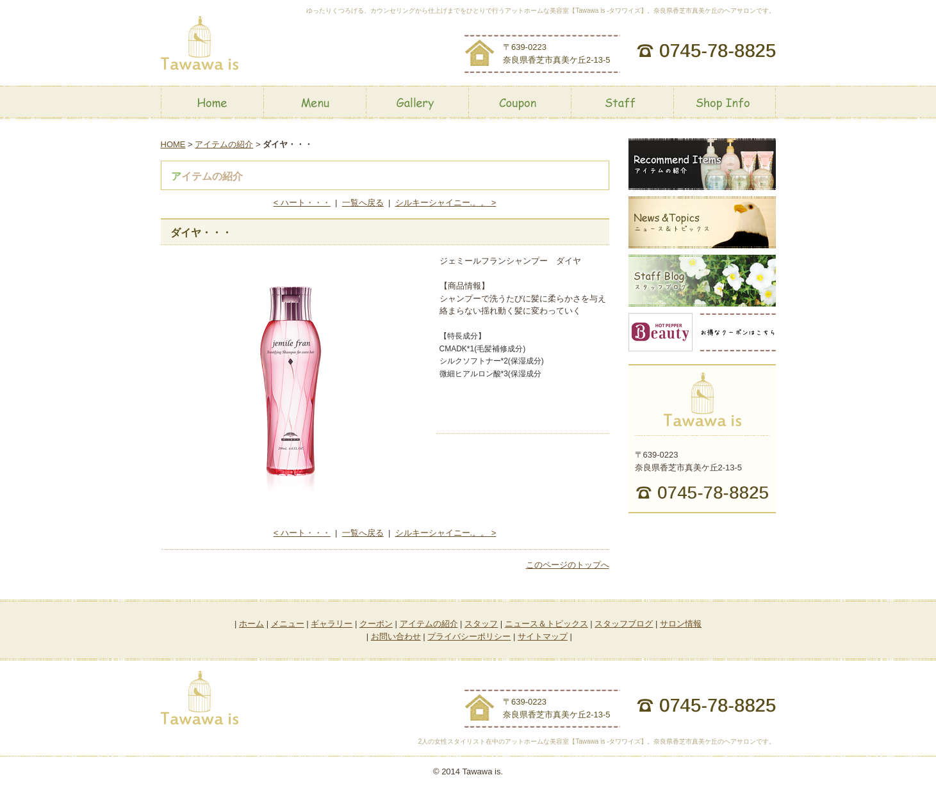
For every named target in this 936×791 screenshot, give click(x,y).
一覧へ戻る (363, 202)
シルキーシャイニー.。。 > (446, 202)
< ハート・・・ (302, 202)
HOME (173, 144)
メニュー (287, 623)
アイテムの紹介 (224, 144)
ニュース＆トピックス (546, 623)
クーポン (376, 623)
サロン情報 (681, 623)
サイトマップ (543, 636)
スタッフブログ (624, 623)
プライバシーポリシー (469, 636)
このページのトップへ (567, 565)
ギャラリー (331, 623)
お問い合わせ (396, 636)
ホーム (251, 623)
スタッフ (481, 623)
